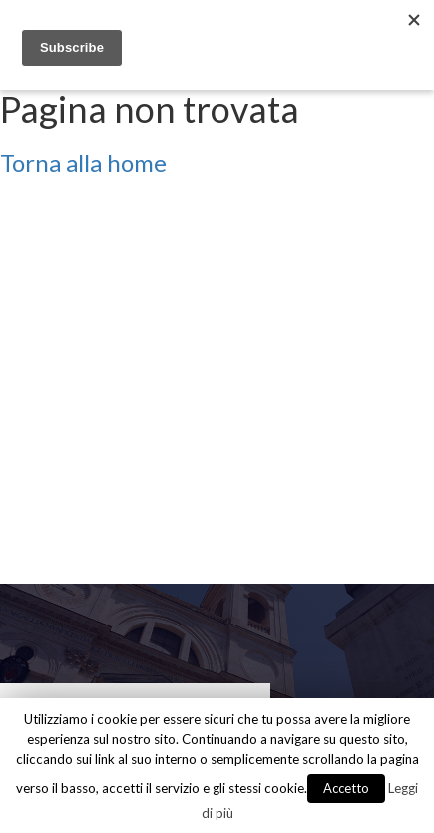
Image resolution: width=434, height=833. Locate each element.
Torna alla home (83, 162)
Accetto (346, 788)
